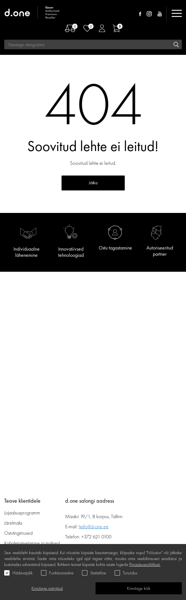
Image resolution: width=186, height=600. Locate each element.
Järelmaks (13, 523)
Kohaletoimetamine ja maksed (32, 543)
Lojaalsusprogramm (22, 512)
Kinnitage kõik (138, 588)
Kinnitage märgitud (47, 588)
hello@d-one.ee (93, 526)
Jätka (93, 183)
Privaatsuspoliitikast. (144, 564)
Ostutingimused (18, 533)
